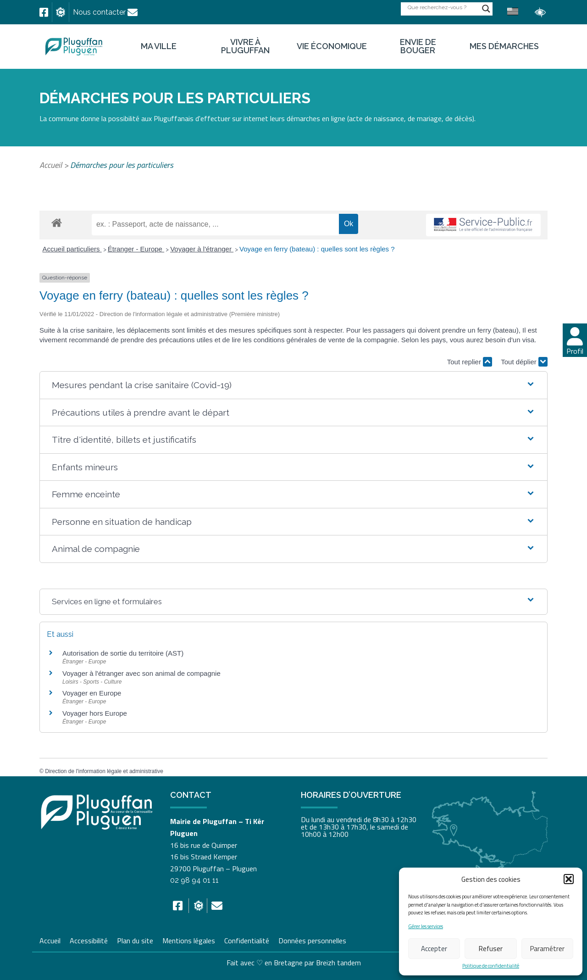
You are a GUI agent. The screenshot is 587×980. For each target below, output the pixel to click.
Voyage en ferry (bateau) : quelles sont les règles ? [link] (317, 249)
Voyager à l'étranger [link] (201, 249)
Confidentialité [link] (246, 939)
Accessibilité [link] (89, 939)
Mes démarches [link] (504, 46)
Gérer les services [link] (425, 926)
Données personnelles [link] (312, 940)
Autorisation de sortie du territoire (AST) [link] (122, 653)
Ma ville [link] (159, 46)
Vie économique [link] (332, 46)
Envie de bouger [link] (418, 46)
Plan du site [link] (135, 939)
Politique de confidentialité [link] (490, 966)
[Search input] (442, 7)
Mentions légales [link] (188, 939)
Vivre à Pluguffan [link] (245, 46)
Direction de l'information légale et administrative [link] (104, 771)
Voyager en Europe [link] (91, 693)
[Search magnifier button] (486, 8)
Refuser (491, 948)
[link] (43, 12)
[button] (568, 879)
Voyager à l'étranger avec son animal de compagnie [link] (141, 673)
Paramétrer (547, 948)
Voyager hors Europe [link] (94, 713)
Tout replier (469, 362)
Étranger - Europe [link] (136, 249)
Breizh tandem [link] (338, 962)
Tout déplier (524, 362)
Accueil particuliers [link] (72, 249)
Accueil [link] (50, 165)
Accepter (434, 948)
